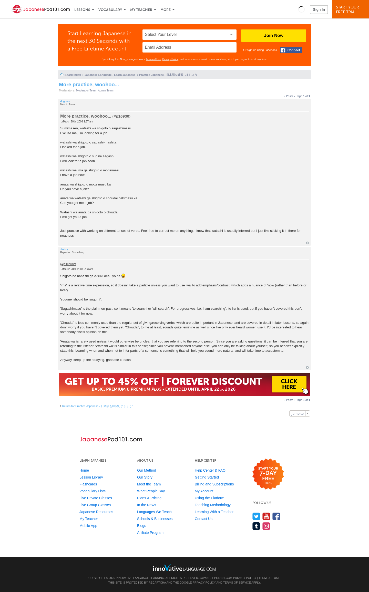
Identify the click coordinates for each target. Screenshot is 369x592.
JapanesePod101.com (216, 577)
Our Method (146, 470)
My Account (204, 491)
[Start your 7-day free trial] (268, 474)
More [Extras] (165, 10)
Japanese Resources (96, 512)
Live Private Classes (95, 498)
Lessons (82, 10)
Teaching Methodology (213, 505)
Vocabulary (110, 10)
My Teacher (141, 10)
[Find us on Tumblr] (256, 526)
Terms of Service (237, 582)
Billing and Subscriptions (214, 484)
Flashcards (88, 484)
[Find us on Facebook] (276, 516)
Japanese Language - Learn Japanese (110, 74)
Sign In (319, 9)
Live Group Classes (95, 505)
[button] (301, 9)
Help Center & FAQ (210, 470)
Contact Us (203, 519)
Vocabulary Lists (92, 491)
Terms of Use (153, 59)
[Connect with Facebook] (291, 50)
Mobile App (88, 526)
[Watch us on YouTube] (266, 516)
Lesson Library (91, 477)
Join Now (273, 35)
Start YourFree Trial (351, 9)
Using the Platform (209, 498)
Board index (73, 74)
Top (307, 243)
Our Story (144, 477)
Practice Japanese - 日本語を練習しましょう (168, 74)
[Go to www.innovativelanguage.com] (184, 567)
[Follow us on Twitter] (256, 516)
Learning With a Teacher (214, 512)
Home (84, 470)
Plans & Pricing (149, 498)
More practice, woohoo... (89, 84)
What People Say (151, 491)
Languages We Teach (154, 512)
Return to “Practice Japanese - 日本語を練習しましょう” (97, 406)
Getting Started (207, 477)
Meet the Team (149, 484)
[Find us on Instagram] (266, 526)
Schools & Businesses (155, 519)
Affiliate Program (150, 533)
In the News (146, 505)
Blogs (141, 526)
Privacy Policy (170, 59)
